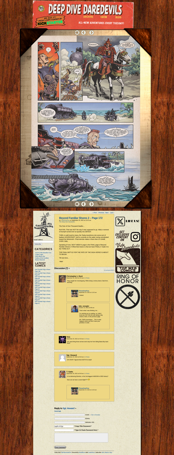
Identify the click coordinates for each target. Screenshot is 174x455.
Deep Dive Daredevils (85, 9)
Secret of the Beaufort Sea (43, 252)
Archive (88, 17)
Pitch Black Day (40, 256)
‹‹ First (95, 212)
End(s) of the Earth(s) (42, 258)
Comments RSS (109, 270)
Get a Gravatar (95, 415)
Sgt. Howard (68, 408)
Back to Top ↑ (109, 452)
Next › (107, 212)
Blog (119, 18)
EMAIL (87, 418)
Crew (104, 18)
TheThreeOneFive (66, 452)
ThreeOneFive (65, 220)
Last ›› (112, 212)
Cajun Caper (39, 254)
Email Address (38, 239)
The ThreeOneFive (41, 8)
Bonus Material (40, 260)
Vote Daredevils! (127, 258)
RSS (103, 452)
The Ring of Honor (127, 292)
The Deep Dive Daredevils (67, 222)
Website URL (89, 422)
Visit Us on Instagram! (127, 219)
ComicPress (91, 452)
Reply (87, 278)
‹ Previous (101, 212)
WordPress (82, 452)
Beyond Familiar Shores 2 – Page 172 (81, 217)
